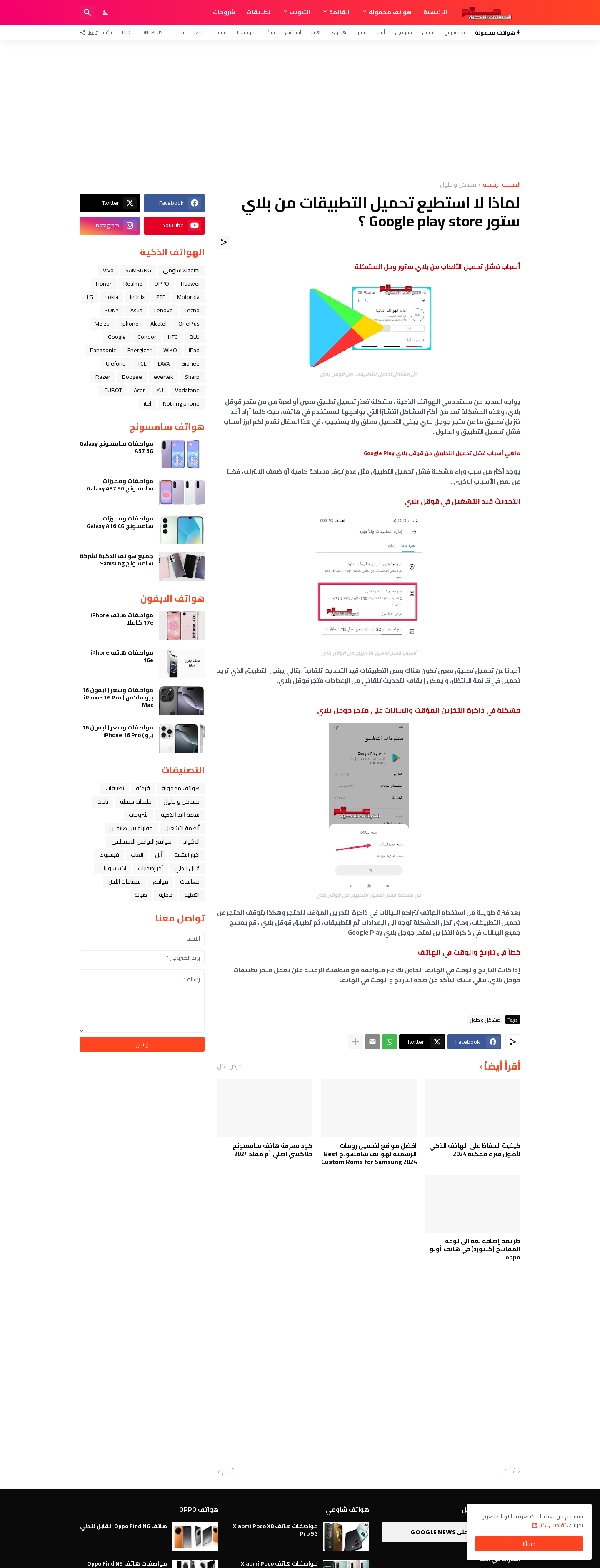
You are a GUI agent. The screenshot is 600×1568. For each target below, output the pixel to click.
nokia (111, 296)
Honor (104, 283)
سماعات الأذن (124, 881)
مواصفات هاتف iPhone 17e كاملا (121, 618)
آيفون (428, 32)
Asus (136, 310)
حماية (165, 894)
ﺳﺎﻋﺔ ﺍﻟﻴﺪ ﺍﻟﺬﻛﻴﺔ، (180, 814)
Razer (102, 376)
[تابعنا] (91, 32)
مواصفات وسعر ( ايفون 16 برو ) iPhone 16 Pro (117, 731)
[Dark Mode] (106, 12)
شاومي (403, 32)
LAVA (164, 363)
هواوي (338, 32)
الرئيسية (435, 12)
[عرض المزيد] (355, 1041)
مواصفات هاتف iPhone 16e (121, 656)
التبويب (300, 12)
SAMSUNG (138, 270)
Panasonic (103, 350)
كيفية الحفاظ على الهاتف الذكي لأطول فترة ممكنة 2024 (474, 1150)
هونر (315, 32)
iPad (194, 350)
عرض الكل (229, 1066)
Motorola (188, 296)
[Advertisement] (300, 110)
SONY (112, 310)
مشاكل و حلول (458, 185)
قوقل (220, 32)
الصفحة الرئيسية (501, 185)
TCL (142, 363)
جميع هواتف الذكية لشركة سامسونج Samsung (116, 559)
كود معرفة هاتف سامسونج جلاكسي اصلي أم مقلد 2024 (272, 1150)
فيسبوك (109, 854)
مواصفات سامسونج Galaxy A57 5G (116, 447)
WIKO (170, 350)
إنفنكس (293, 32)
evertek (163, 376)
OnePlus (151, 32)
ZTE (200, 32)
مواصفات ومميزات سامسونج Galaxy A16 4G (120, 522)
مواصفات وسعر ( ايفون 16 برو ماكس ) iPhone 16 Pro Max (117, 697)
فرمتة (143, 788)
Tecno (192, 310)
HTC (126, 32)
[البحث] (87, 12)
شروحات (224, 12)
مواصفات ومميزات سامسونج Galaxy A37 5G (120, 484)
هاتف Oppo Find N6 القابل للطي (123, 1526)
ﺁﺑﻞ (158, 854)
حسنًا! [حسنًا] (529, 1543)
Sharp (192, 376)
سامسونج (455, 32)
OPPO (161, 283)
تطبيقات (258, 12)
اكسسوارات (112, 868)
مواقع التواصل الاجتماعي (141, 841)
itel (147, 403)
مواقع (160, 881)
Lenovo (163, 310)
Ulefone (116, 363)
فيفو (361, 32)
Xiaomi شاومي (181, 270)
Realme (132, 283)
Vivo (108, 270)
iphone (130, 323)
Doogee (132, 376)
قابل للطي (187, 868)
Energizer (140, 350)
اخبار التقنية (187, 854)
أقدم (228, 1472)
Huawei (190, 283)
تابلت (102, 801)
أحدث (509, 1472)
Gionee (190, 363)
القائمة (339, 12)
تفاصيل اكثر (552, 1525)
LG (90, 296)
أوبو (381, 32)
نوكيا (270, 32)
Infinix (137, 296)
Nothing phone (181, 403)
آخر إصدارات (150, 868)
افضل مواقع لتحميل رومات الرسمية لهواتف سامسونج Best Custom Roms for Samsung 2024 (369, 1154)
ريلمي (179, 32)
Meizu (102, 323)
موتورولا (246, 32)
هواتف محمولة (390, 12)
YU (160, 390)
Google (117, 336)
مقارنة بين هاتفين (131, 828)
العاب (137, 854)
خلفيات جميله (136, 801)
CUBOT (113, 390)
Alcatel (158, 323)
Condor (147, 336)
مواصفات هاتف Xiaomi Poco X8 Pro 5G (275, 1529)
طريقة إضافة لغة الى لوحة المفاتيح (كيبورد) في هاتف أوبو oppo (475, 1249)
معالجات (190, 881)
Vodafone (187, 390)
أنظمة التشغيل (182, 828)
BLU (195, 336)
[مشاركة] (223, 242)
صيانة (141, 894)
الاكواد (191, 841)
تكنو (107, 32)
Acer (139, 390)
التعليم (192, 894)
